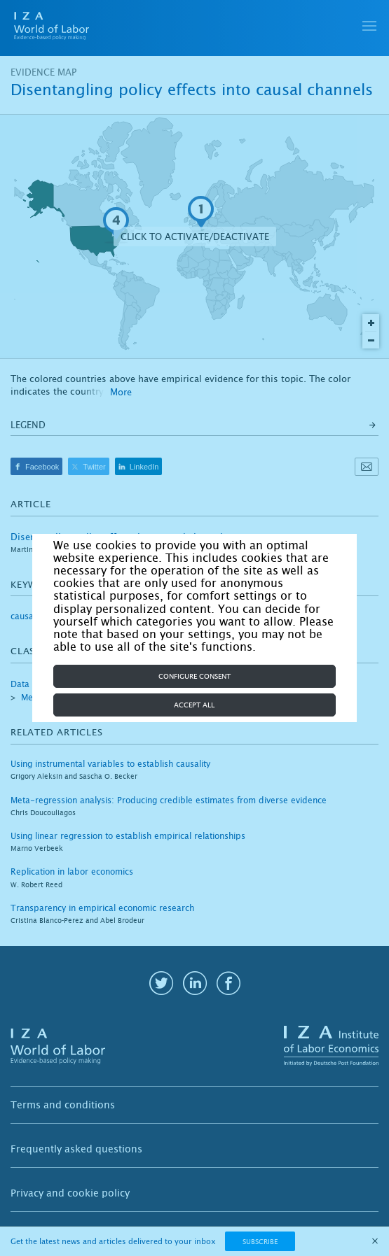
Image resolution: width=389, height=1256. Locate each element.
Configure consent (194, 676)
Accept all (194, 705)
